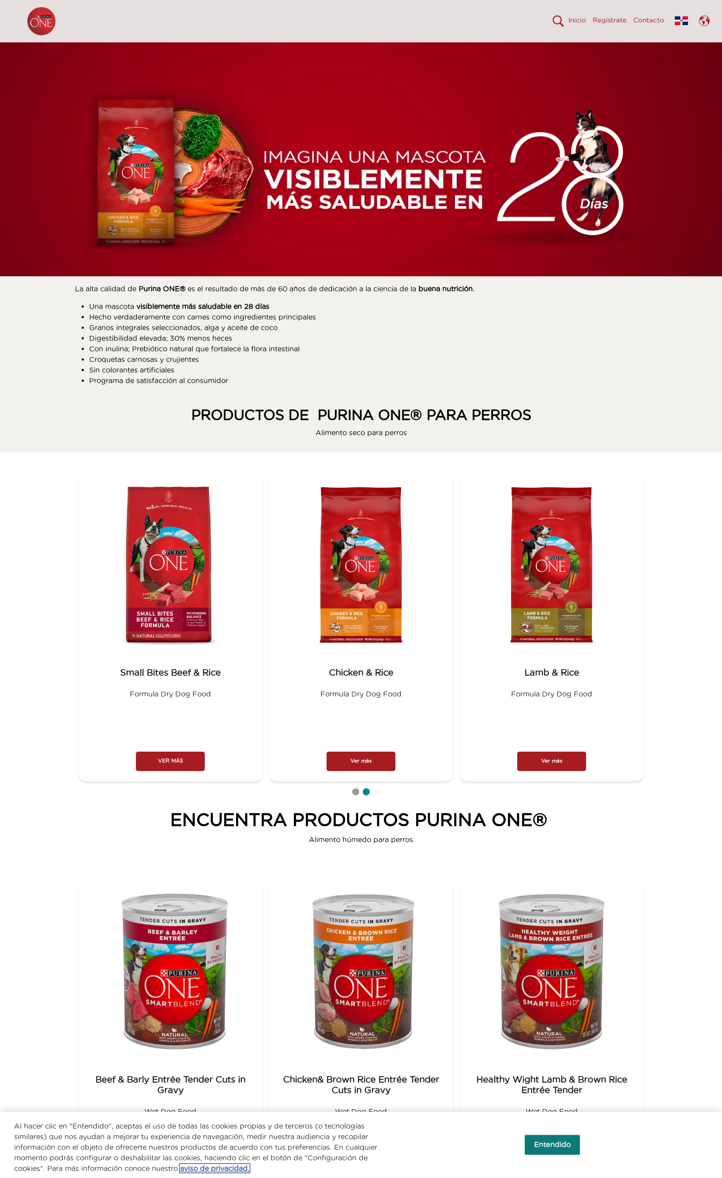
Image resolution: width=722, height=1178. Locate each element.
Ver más (361, 776)
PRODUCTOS (433, 50)
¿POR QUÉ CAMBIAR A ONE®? (338, 50)
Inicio (577, 20)
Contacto (648, 20)
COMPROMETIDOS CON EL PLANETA (538, 50)
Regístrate (610, 20)
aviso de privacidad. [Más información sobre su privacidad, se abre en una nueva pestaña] (214, 1168)
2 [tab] (366, 807)
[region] (361, 1145)
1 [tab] (355, 807)
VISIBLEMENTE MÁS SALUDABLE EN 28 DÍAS (196, 50)
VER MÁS (170, 776)
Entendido (552, 1144)
